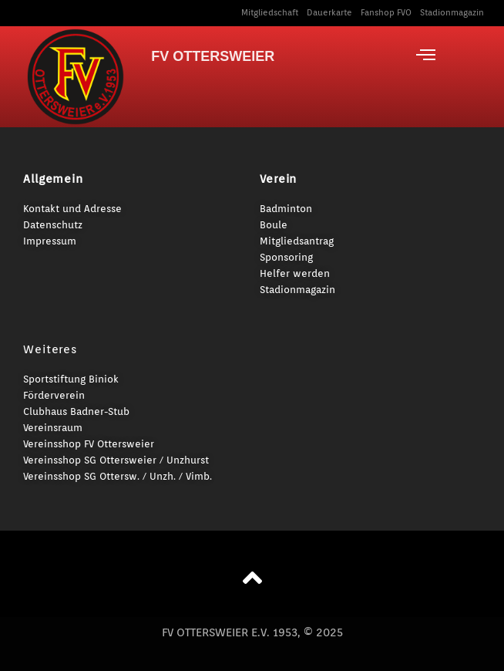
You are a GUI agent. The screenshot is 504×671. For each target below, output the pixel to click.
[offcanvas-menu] (426, 55)
